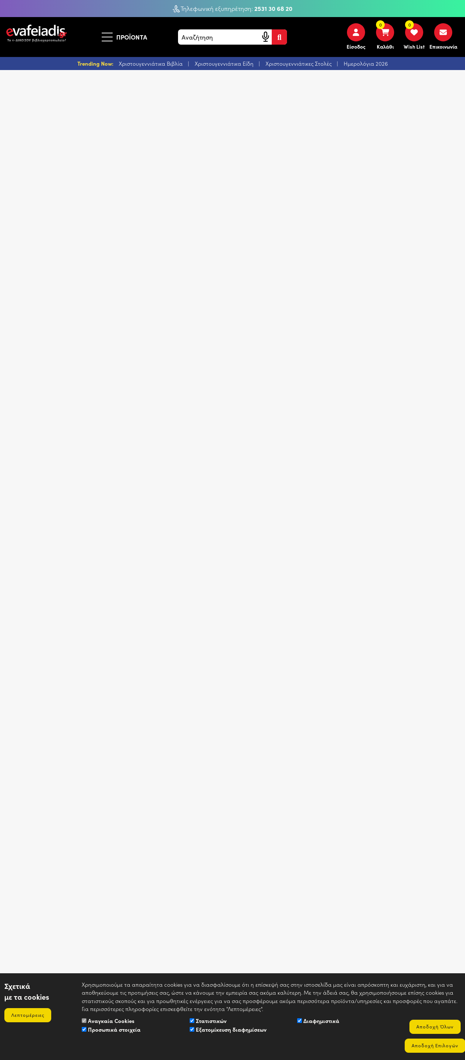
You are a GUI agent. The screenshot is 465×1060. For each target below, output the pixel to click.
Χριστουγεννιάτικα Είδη (225, 63)
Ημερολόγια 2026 (366, 63)
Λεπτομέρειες (29, 1014)
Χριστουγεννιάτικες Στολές (299, 63)
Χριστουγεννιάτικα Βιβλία (151, 63)
